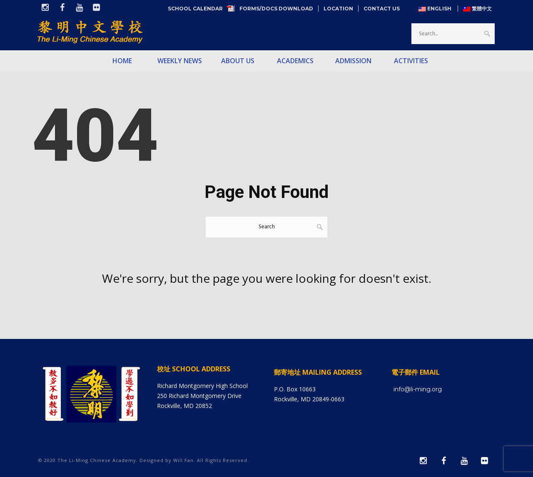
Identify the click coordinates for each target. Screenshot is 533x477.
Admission (353, 60)
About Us (237, 60)
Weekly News (179, 60)
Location (338, 8)
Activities (411, 60)
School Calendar (198, 8)
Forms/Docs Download (276, 8)
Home (122, 60)
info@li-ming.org (418, 389)
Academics (295, 60)
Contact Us (382, 8)
